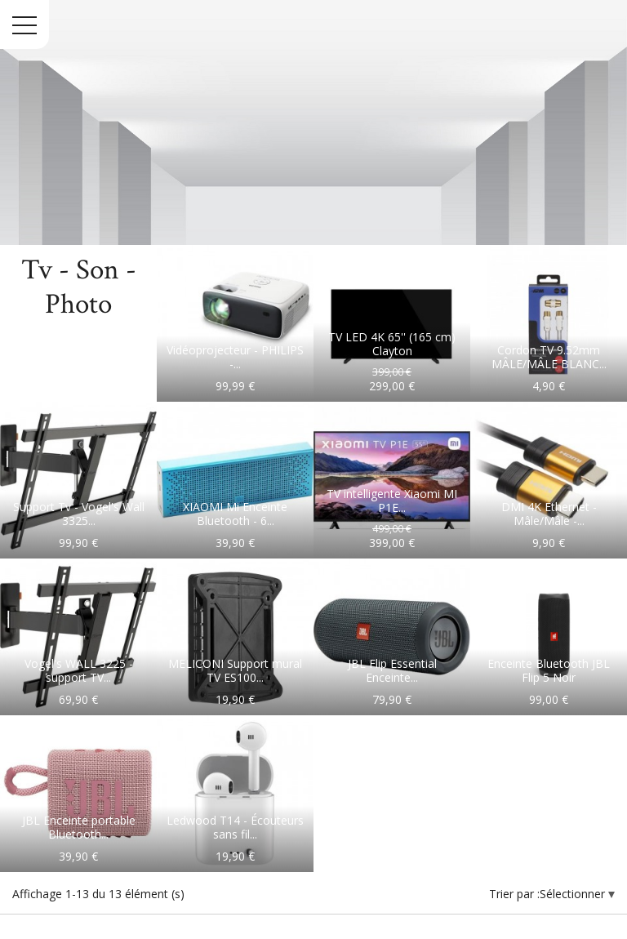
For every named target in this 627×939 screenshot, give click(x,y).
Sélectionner (574, 893)
